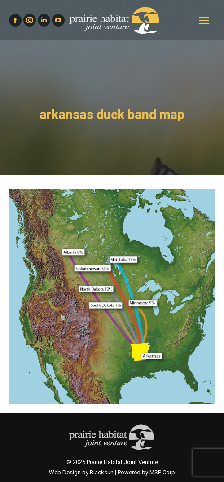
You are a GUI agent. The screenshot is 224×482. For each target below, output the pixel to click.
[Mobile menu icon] (204, 20)
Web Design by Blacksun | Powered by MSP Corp (112, 472)
